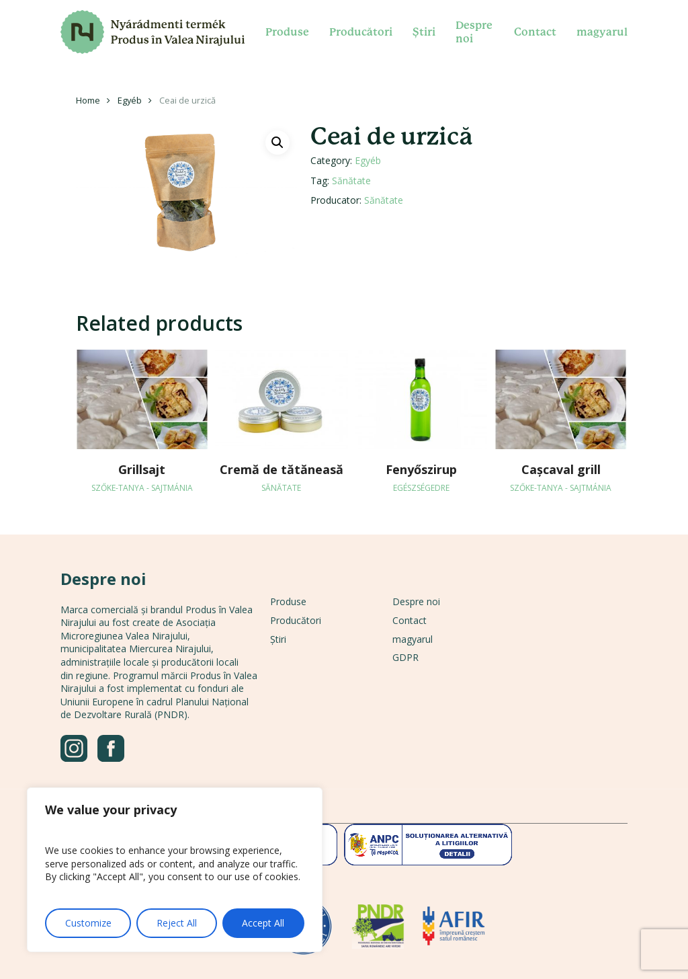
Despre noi (416, 601)
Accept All (263, 922)
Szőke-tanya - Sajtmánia (142, 488)
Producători (295, 620)
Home (88, 100)
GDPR (405, 657)
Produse (288, 601)
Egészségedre (421, 488)
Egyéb (130, 100)
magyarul (412, 639)
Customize (88, 922)
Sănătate (351, 180)
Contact (409, 620)
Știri (278, 639)
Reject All (177, 922)
